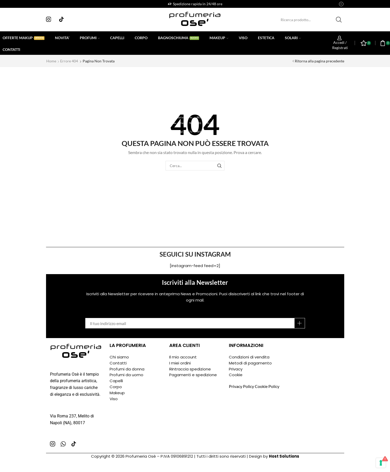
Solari (293, 38)
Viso (243, 38)
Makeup (219, 38)
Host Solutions (284, 456)
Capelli (117, 38)
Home (51, 61)
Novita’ (62, 38)
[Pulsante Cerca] (339, 19)
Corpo (141, 38)
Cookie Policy (267, 386)
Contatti (11, 49)
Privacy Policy (241, 386)
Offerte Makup (23, 38)
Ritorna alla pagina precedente (319, 61)
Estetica (266, 38)
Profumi (90, 38)
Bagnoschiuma (178, 38)
